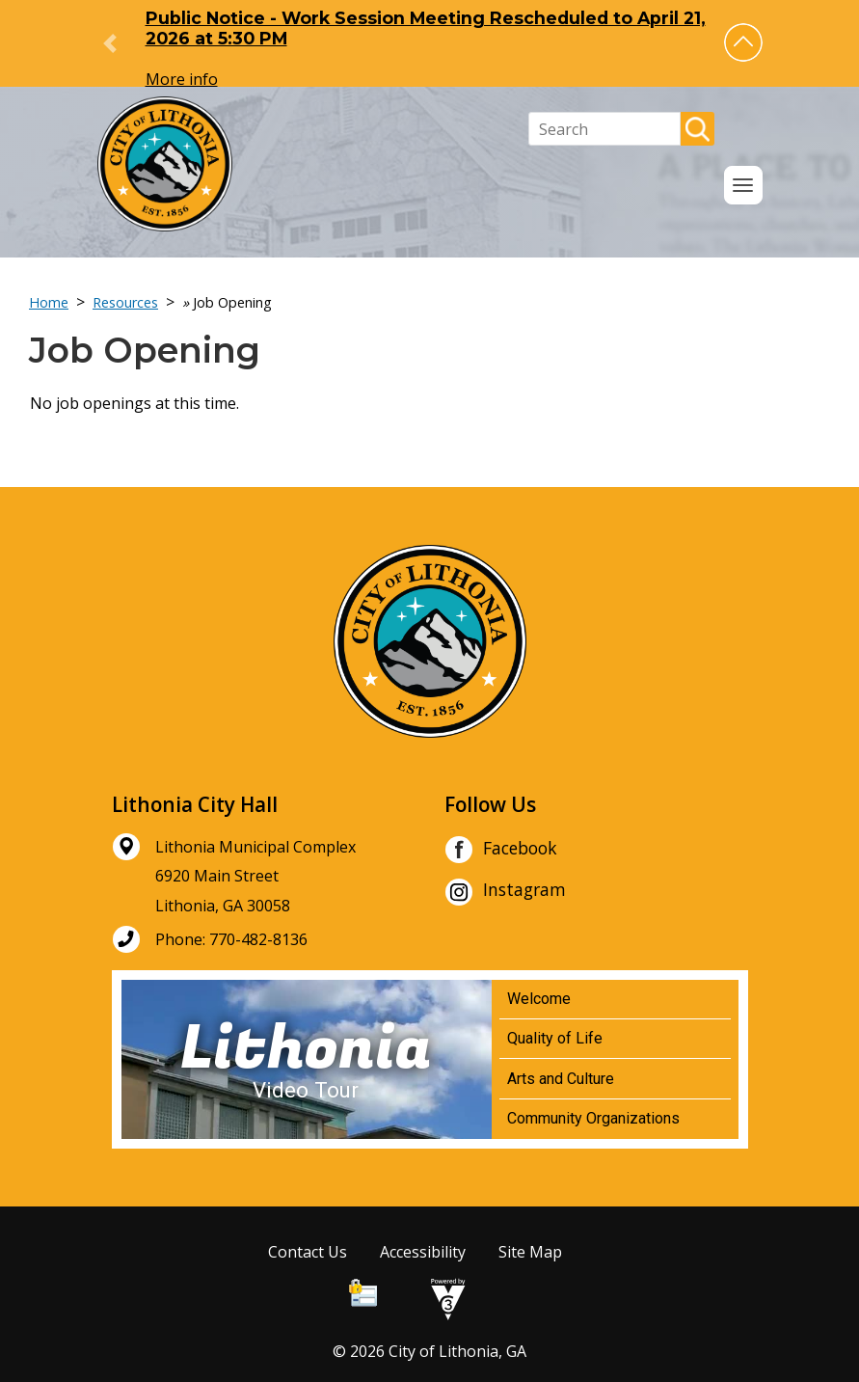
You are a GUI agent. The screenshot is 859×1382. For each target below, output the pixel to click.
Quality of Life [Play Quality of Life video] (555, 1038)
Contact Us (307, 1251)
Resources (125, 302)
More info (182, 79)
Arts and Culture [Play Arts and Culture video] (560, 1079)
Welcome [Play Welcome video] (539, 998)
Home (48, 302)
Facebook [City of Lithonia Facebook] (500, 849)
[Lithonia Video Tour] (306, 1059)
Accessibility (423, 1251)
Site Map (530, 1251)
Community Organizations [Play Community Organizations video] (593, 1118)
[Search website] (604, 129)
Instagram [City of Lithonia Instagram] (505, 892)
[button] (743, 42)
